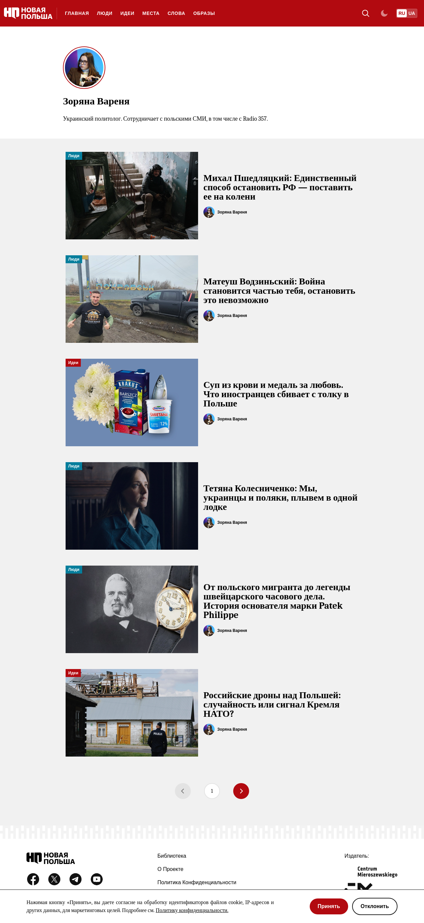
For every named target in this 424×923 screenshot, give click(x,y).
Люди (105, 13)
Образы (204, 13)
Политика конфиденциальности (196, 882)
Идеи (127, 13)
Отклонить (375, 906)
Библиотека (171, 856)
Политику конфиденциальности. (192, 910)
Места (151, 13)
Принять (329, 906)
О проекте (170, 869)
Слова (177, 13)
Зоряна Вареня (232, 212)
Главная (77, 13)
